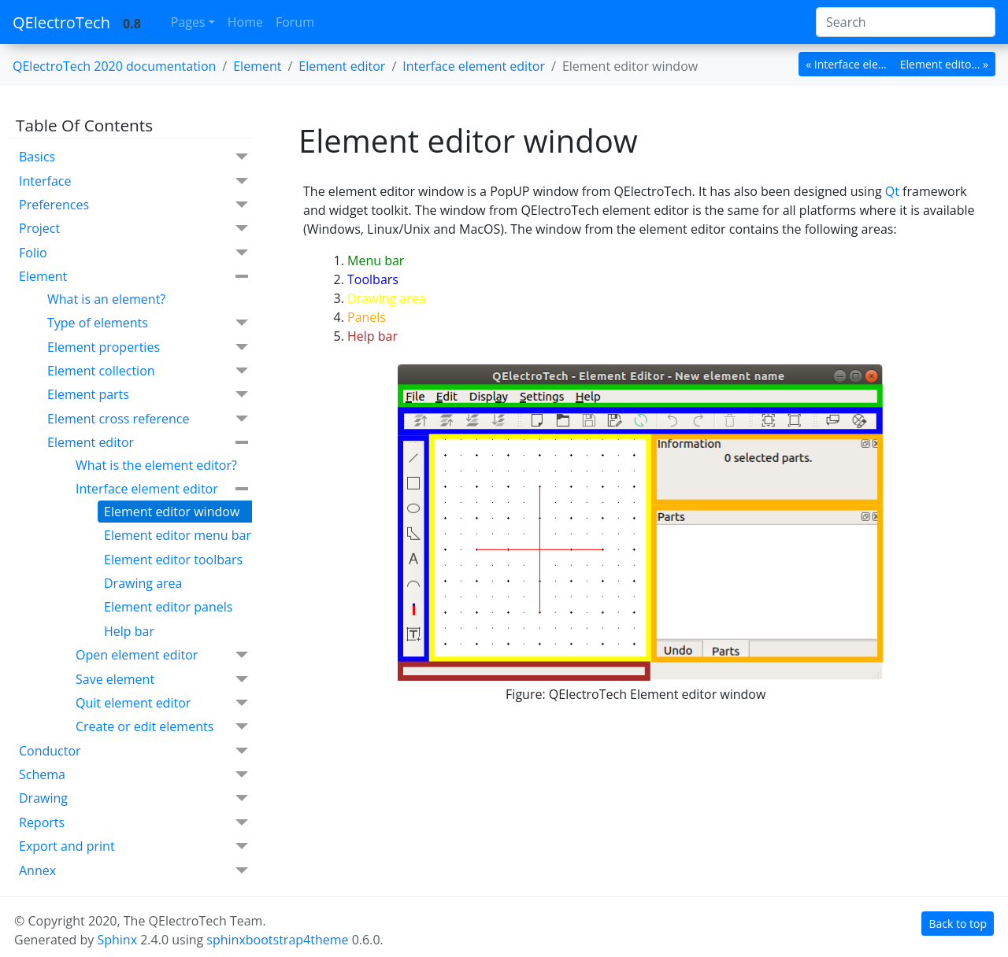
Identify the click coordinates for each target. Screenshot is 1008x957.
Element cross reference (147, 419)
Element (257, 66)
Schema (133, 775)
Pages (188, 22)
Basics (133, 157)
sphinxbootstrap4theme (277, 939)
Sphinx (117, 939)
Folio (133, 253)
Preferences (133, 205)
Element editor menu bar (177, 535)
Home (245, 22)
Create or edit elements (162, 727)
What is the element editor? (156, 465)
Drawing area (143, 583)
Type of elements (147, 323)
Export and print (133, 846)
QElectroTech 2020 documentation (114, 66)
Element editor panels (168, 606)
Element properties (147, 347)
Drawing (133, 798)
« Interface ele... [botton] (846, 64)
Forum (295, 22)
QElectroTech (61, 22)
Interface (133, 181)
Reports (133, 823)
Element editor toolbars (173, 559)
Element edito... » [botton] (944, 64)
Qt (892, 191)
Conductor (133, 751)
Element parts (147, 395)
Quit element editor (162, 703)
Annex (133, 871)
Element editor (147, 442)
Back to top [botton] (957, 923)
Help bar (129, 631)
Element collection (147, 371)
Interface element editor (162, 488)
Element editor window (171, 511)
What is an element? (106, 299)
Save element (162, 680)
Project (133, 229)
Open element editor (162, 655)
